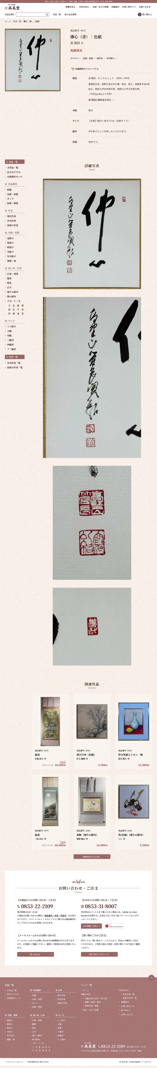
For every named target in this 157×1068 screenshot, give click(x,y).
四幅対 (10, 344)
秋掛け (10, 247)
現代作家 (11, 216)
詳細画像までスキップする (87, 68)
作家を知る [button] (84, 6)
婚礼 (9, 282)
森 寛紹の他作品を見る (99, 99)
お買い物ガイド (129, 6)
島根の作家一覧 (15, 367)
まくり (10, 198)
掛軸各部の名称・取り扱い (96, 1000)
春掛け (10, 238)
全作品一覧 (12, 167)
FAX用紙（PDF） (91, 927)
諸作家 (100, 58)
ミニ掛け (11, 326)
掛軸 (9, 189)
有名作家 (11, 220)
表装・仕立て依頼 (100, 6)
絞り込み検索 (70, 14)
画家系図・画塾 (92, 1007)
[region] (16, 264)
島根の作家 (12, 225)
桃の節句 (11, 296)
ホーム (8, 21)
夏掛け (10, 242)
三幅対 (10, 340)
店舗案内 (115, 6)
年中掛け (110, 58)
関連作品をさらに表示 (91, 857)
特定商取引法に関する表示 (38, 1064)
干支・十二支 (13, 301)
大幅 (9, 330)
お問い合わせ (145, 6)
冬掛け (10, 251)
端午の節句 (12, 291)
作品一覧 (57, 14)
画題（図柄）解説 (93, 1004)
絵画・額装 (12, 203)
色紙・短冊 (88, 58)
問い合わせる (35, 955)
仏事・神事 (12, 273)
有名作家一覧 (13, 362)
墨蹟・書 (11, 260)
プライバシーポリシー (15, 1064)
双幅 (9, 335)
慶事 (9, 278)
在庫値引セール (14, 176)
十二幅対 (11, 349)
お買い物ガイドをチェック (99, 955)
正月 (9, 287)
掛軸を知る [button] (70, 6)
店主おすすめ (13, 172)
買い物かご (147, 14)
